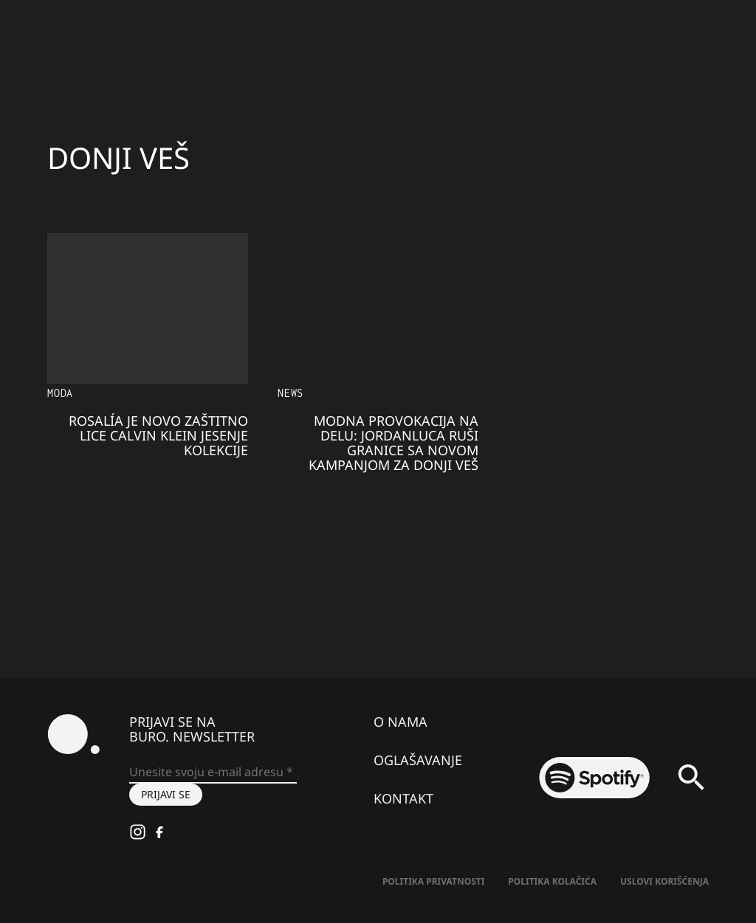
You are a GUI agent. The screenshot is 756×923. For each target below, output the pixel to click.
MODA (60, 393)
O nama (400, 721)
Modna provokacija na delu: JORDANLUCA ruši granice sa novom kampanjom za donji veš (393, 443)
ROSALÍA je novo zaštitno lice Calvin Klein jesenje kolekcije (158, 435)
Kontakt (403, 798)
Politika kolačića (552, 881)
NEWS (290, 393)
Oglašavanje (418, 760)
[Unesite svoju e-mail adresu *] (213, 772)
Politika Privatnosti (433, 881)
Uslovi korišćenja (664, 881)
